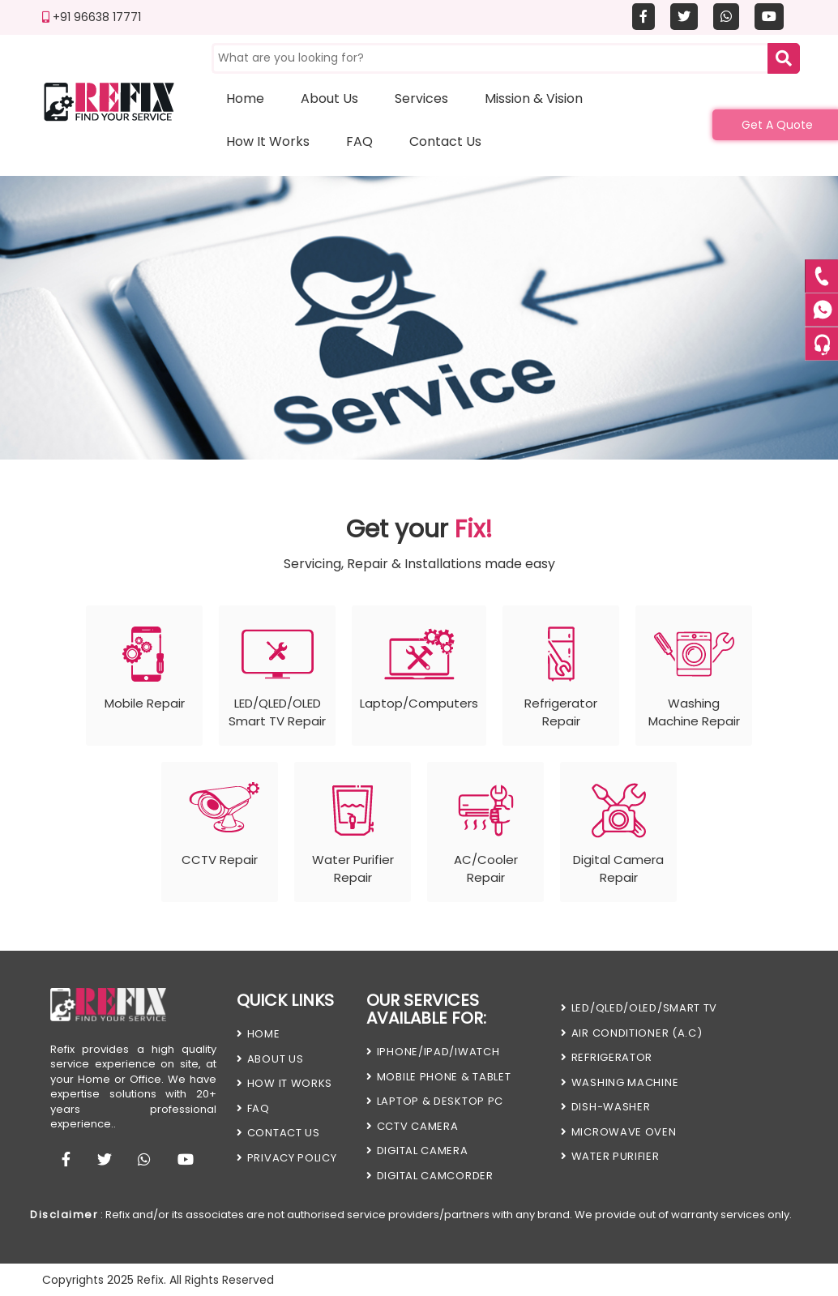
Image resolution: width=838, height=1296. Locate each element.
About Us (270, 1059)
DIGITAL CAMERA (417, 1150)
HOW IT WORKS (284, 1083)
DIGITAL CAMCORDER (430, 1175)
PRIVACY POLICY (287, 1158)
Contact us (445, 141)
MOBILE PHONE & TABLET (438, 1076)
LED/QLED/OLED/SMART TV (639, 1008)
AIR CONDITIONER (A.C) (631, 1033)
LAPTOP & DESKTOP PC (434, 1101)
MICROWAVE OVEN (619, 1132)
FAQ (359, 141)
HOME (258, 1034)
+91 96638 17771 (91, 17)
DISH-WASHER (605, 1106)
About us (329, 98)
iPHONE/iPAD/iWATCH (432, 1051)
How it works (268, 141)
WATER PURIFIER (610, 1156)
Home (245, 98)
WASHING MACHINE (619, 1082)
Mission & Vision (534, 98)
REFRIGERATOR (606, 1057)
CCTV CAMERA (412, 1126)
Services (421, 98)
